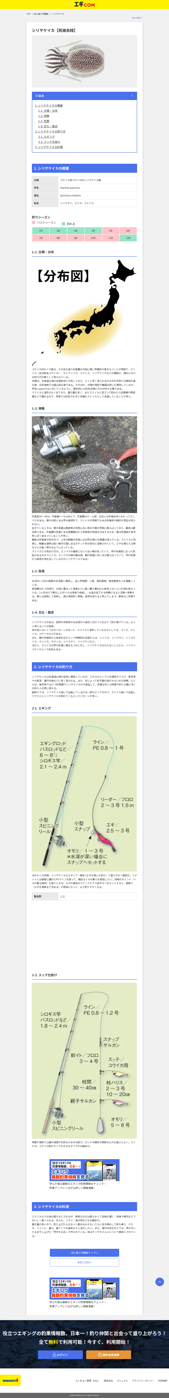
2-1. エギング (46, 136)
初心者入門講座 (41, 13)
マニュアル (122, 1380)
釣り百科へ (137, 17)
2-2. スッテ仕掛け (49, 142)
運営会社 (108, 1380)
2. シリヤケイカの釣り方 (50, 131)
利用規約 (162, 1380)
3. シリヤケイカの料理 (49, 147)
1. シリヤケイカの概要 (49, 105)
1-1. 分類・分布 (48, 111)
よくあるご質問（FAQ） (88, 1380)
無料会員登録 (108, 1355)
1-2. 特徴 (43, 116)
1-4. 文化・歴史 (48, 126)
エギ (62, 896)
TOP (28, 13)
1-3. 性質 (43, 121)
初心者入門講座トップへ (84, 1252)
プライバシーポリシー (143, 1380)
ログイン (60, 1355)
